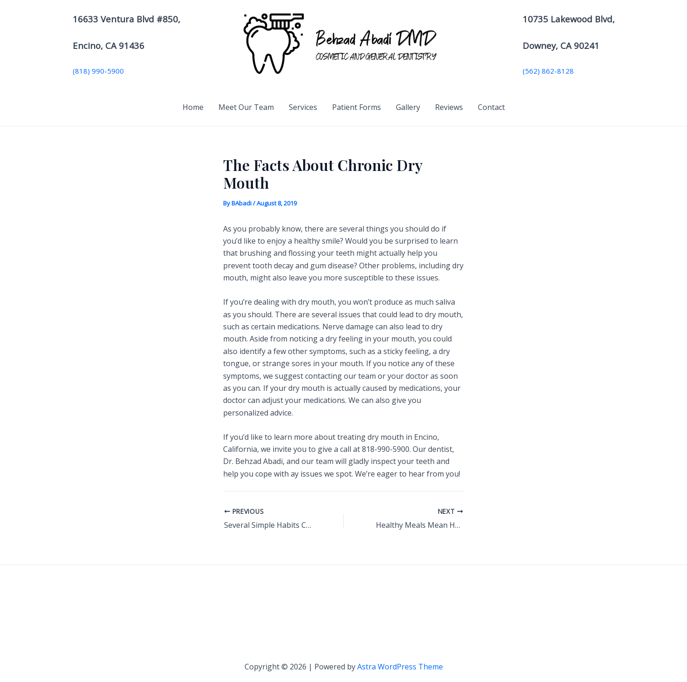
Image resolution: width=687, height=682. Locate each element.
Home (193, 107)
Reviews (449, 107)
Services (303, 107)
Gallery (408, 107)
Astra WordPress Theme (400, 667)
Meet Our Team (246, 107)
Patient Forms (356, 107)
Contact (491, 107)
